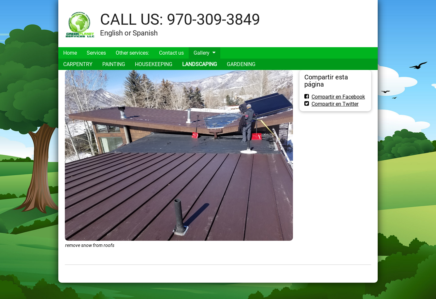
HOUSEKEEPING (153, 64)
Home (70, 53)
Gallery (202, 53)
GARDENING (241, 64)
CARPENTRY (78, 64)
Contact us (171, 53)
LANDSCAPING (199, 64)
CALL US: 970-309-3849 (180, 19)
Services (96, 53)
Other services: (132, 53)
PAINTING (113, 64)
